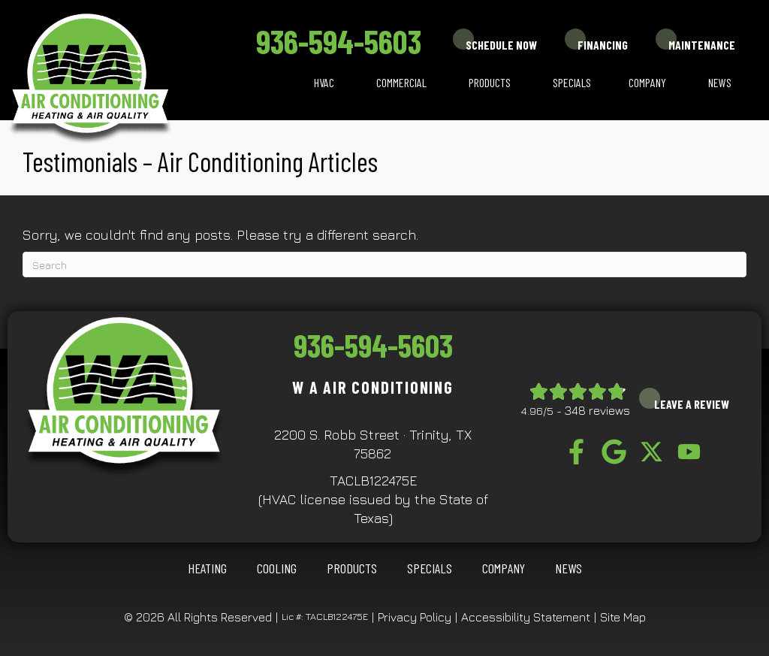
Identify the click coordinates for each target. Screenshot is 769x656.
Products (490, 82)
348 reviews (597, 410)
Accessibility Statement (525, 617)
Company (647, 82)
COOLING (277, 568)
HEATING (207, 568)
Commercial (401, 82)
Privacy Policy (414, 617)
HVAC (324, 82)
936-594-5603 (338, 41)
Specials (572, 82)
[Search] (384, 264)
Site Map (623, 617)
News (719, 82)
